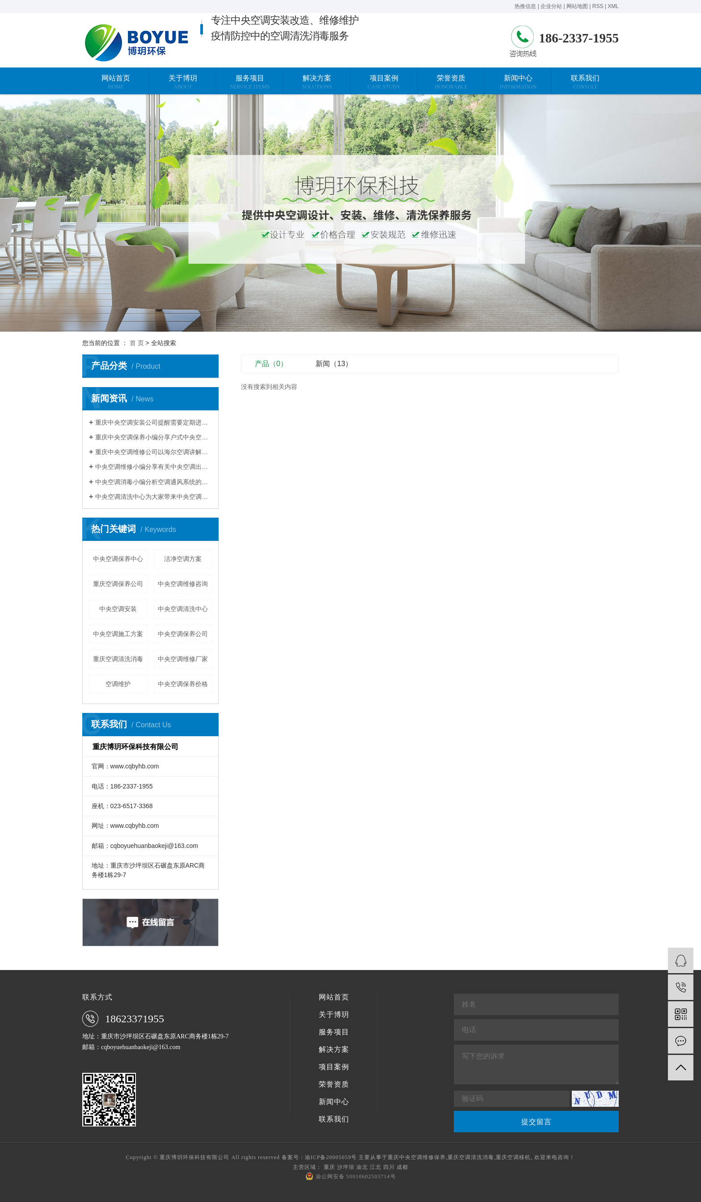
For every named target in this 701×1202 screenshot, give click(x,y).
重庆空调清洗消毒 (118, 658)
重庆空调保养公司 (118, 583)
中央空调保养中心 (118, 558)
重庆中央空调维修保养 (417, 1157)
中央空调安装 (118, 608)
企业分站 (551, 6)
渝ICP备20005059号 (331, 1157)
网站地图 (577, 6)
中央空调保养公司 (183, 633)
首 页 (137, 342)
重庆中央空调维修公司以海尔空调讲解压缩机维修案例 (153, 451)
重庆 (329, 1167)
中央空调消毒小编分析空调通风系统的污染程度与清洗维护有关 (153, 481)
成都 (402, 1167)
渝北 (362, 1167)
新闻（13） (334, 363)
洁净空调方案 (183, 558)
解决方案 (334, 1049)
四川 (389, 1167)
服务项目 (334, 1032)
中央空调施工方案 (118, 633)
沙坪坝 (346, 1167)
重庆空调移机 (513, 1157)
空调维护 (118, 683)
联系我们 (334, 1119)
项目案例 (334, 1067)
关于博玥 (334, 1014)
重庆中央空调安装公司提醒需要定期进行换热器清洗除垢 (153, 422)
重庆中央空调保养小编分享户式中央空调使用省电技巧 (153, 437)
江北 (375, 1167)
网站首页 (334, 997)
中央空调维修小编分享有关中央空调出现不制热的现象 (153, 466)
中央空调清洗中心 (183, 608)
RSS (598, 6)
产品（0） (271, 363)
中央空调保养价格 (183, 683)
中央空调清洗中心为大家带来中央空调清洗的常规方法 (153, 496)
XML (613, 6)
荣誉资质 (334, 1084)
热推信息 (525, 6)
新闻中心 (334, 1101)
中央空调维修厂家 (183, 658)
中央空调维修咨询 (183, 583)
